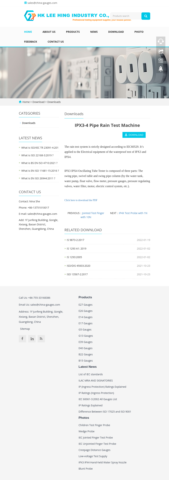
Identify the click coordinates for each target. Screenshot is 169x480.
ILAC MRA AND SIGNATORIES (96, 380)
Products (73, 31)
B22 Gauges (86, 354)
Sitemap (25, 328)
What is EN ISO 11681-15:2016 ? (40, 170)
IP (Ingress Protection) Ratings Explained (102, 386)
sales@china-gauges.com (42, 3)
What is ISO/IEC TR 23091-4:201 (40, 147)
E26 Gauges (86, 311)
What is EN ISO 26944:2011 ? (38, 178)
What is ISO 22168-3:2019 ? (37, 155)
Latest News (88, 366)
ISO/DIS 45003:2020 (78, 265)
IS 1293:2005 (74, 257)
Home (28, 31)
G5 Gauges (85, 329)
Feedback (30, 41)
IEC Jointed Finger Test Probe (96, 437)
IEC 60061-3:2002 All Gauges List (98, 399)
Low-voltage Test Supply (93, 456)
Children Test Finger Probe (94, 425)
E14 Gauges (86, 317)
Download (116, 31)
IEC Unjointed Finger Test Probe (97, 443)
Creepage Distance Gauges (94, 450)
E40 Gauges (86, 348)
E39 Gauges (86, 342)
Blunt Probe (86, 468)
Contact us (56, 41)
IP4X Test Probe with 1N (133, 213)
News (94, 31)
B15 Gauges (86, 360)
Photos (84, 417)
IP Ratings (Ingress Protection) (96, 393)
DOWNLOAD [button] (134, 135)
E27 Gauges (86, 304)
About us (49, 31)
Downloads (54, 102)
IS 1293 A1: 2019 (76, 248)
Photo (139, 31)
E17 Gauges (86, 323)
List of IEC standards (91, 374)
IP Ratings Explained (91, 405)
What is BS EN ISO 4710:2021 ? (39, 163)
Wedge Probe (87, 431)
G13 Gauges (86, 335)
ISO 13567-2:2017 (77, 274)
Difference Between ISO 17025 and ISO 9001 (105, 411)
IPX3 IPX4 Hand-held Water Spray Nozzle (103, 462)
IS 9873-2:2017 (75, 240)
